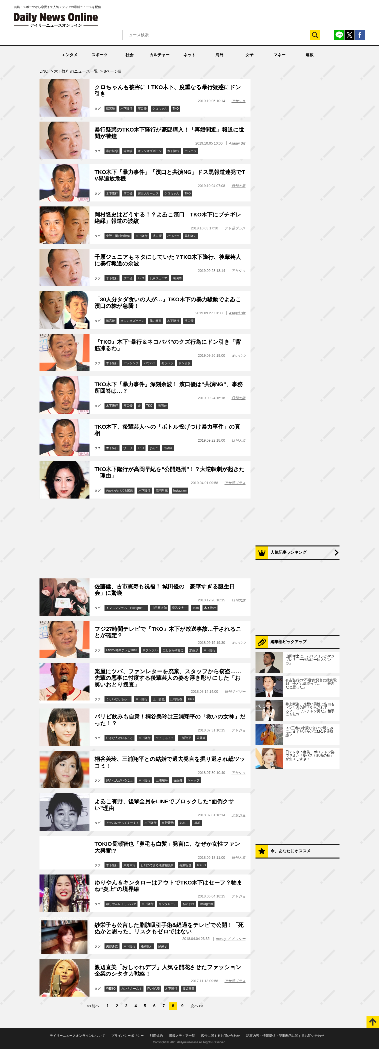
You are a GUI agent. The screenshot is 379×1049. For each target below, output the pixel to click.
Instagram (179, 490)
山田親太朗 (159, 608)
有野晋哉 (168, 823)
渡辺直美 (188, 988)
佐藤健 (201, 738)
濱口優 (142, 108)
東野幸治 (130, 865)
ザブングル (150, 650)
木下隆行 (126, 108)
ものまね (188, 904)
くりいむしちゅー (118, 699)
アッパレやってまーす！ (122, 823)
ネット (190, 55)
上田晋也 (159, 699)
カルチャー (160, 55)
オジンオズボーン (150, 151)
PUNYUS (153, 988)
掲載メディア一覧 (182, 1036)
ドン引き (184, 363)
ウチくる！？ (165, 738)
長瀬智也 (185, 865)
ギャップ (194, 780)
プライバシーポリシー (127, 1036)
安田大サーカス (148, 193)
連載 (310, 55)
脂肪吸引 (147, 946)
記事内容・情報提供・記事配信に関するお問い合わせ (285, 1036)
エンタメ (70, 55)
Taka (195, 608)
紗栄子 (162, 946)
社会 (130, 55)
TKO (175, 108)
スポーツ (100, 55)
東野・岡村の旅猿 (118, 236)
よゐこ (153, 448)
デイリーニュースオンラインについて (77, 1036)
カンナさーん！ (131, 988)
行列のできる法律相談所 (157, 865)
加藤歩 (193, 650)
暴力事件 (156, 321)
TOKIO (201, 865)
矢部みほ (112, 946)
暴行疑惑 (112, 151)
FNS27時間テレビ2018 (121, 650)
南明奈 (177, 278)
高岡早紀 (162, 490)
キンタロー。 (168, 904)
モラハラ (167, 363)
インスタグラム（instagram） (126, 608)
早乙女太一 (179, 608)
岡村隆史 (190, 236)
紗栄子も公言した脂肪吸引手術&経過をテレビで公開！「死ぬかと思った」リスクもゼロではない (169, 928)
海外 (220, 55)
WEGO (111, 988)
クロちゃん (159, 108)
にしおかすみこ (173, 650)
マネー (280, 55)
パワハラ (190, 151)
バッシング (131, 363)
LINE (197, 823)
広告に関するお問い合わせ (220, 1036)
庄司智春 (176, 699)
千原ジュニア (158, 278)
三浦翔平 (185, 738)
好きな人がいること (119, 738)
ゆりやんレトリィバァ (121, 904)
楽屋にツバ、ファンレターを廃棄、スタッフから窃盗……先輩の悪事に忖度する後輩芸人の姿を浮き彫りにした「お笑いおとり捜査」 (167, 678)
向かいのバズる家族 (119, 490)
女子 (250, 55)
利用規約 (156, 1036)
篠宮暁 (110, 108)
